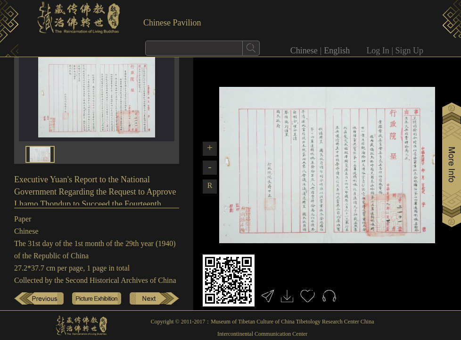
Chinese (304, 50)
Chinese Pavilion (172, 22)
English (337, 50)
